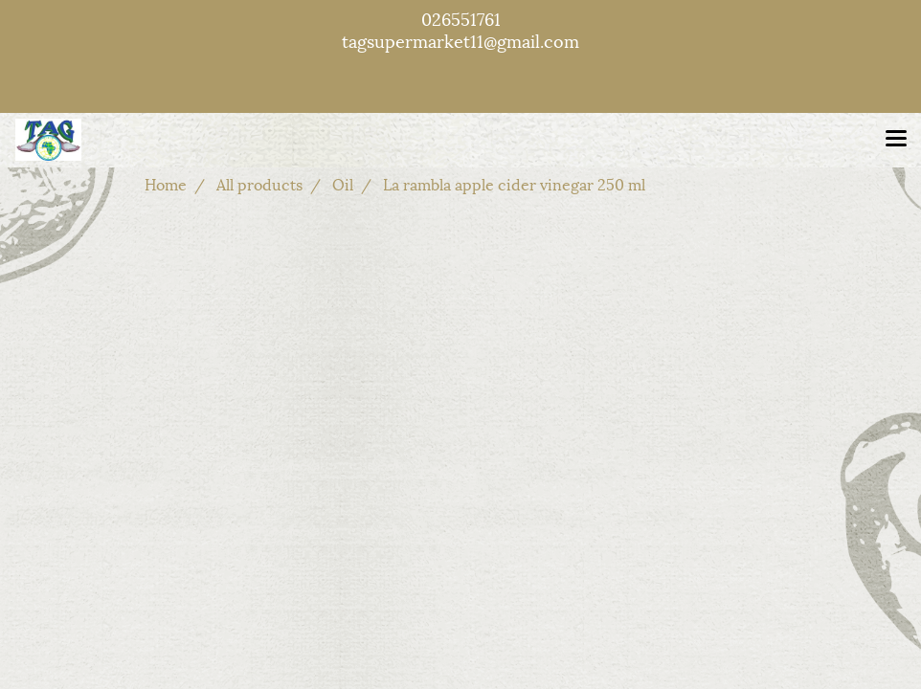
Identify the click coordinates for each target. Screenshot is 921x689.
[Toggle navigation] (896, 140)
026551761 (461, 18)
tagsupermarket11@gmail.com (460, 40)
